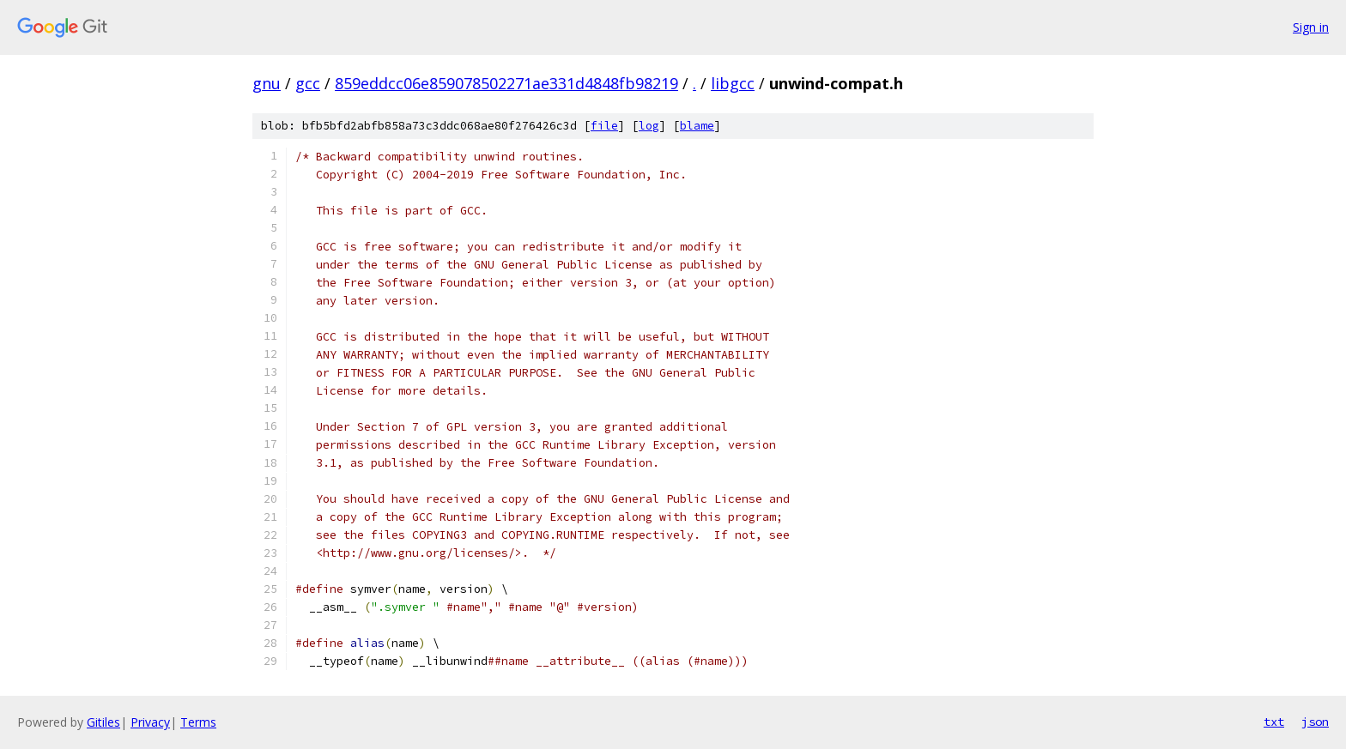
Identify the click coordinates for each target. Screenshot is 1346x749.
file (604, 125)
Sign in (1311, 27)
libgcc (733, 83)
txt (1274, 721)
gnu (266, 83)
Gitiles (103, 722)
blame (697, 125)
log (649, 125)
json (1315, 721)
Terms (198, 722)
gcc (307, 83)
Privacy (150, 722)
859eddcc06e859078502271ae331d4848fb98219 (506, 83)
